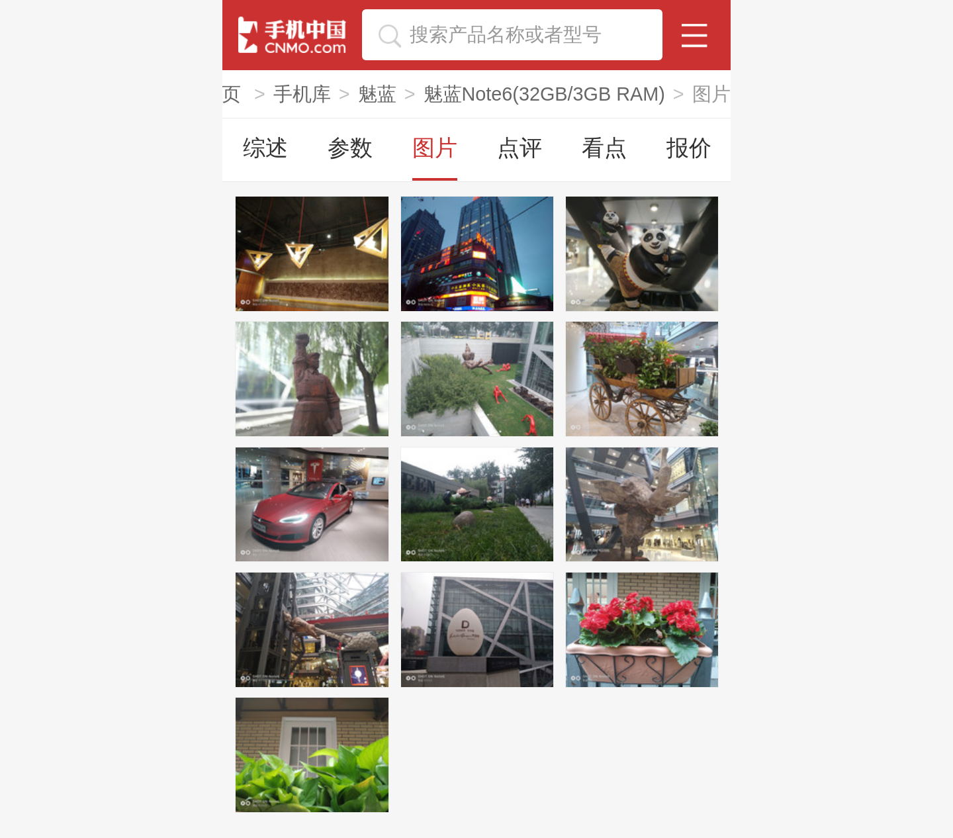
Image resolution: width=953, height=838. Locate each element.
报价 (688, 148)
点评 (519, 148)
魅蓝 (377, 94)
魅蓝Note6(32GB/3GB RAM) (544, 94)
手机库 (302, 94)
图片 (434, 148)
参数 (350, 148)
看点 (604, 148)
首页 (224, 94)
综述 (265, 148)
